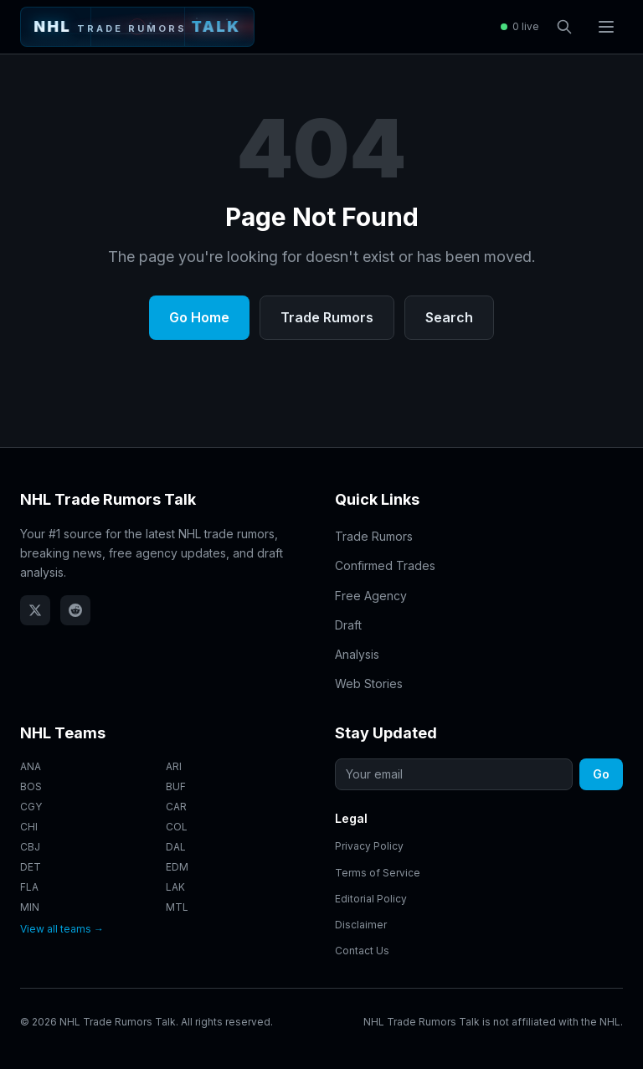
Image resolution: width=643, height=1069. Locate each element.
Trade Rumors (326, 317)
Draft (348, 625)
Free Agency (371, 595)
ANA (30, 766)
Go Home (199, 317)
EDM (177, 867)
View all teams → (62, 929)
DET (30, 867)
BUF (176, 786)
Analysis (357, 654)
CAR (176, 806)
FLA (29, 887)
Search (449, 317)
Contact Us (362, 950)
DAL (176, 846)
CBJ (30, 846)
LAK (175, 887)
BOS (31, 786)
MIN (29, 907)
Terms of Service (377, 872)
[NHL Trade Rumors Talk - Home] (137, 27)
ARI (174, 766)
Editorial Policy (371, 898)
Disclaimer (361, 924)
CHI (29, 826)
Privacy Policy (369, 846)
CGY (31, 806)
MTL (177, 907)
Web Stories (369, 683)
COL (177, 826)
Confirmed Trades (385, 565)
